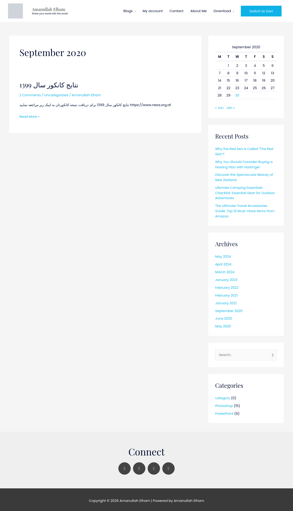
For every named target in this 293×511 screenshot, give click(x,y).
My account (153, 10)
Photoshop (224, 403)
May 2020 (223, 323)
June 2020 (224, 316)
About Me (198, 10)
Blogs (128, 10)
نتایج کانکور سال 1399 (49, 83)
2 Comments (30, 93)
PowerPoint (224, 411)
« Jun (219, 106)
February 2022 (227, 285)
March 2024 (225, 270)
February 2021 (227, 293)
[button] (261, 10)
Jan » (231, 106)
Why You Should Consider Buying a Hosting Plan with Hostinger (245, 163)
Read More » (29, 114)
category (223, 396)
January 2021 (226, 300)
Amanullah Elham (39, 8)
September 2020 (229, 308)
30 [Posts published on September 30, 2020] (237, 93)
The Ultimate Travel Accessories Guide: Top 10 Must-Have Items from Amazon (246, 209)
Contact (177, 10)
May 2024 (223, 254)
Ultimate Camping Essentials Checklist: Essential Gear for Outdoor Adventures (239, 191)
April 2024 (223, 262)
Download (222, 10)
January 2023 (226, 277)
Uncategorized (57, 93)
